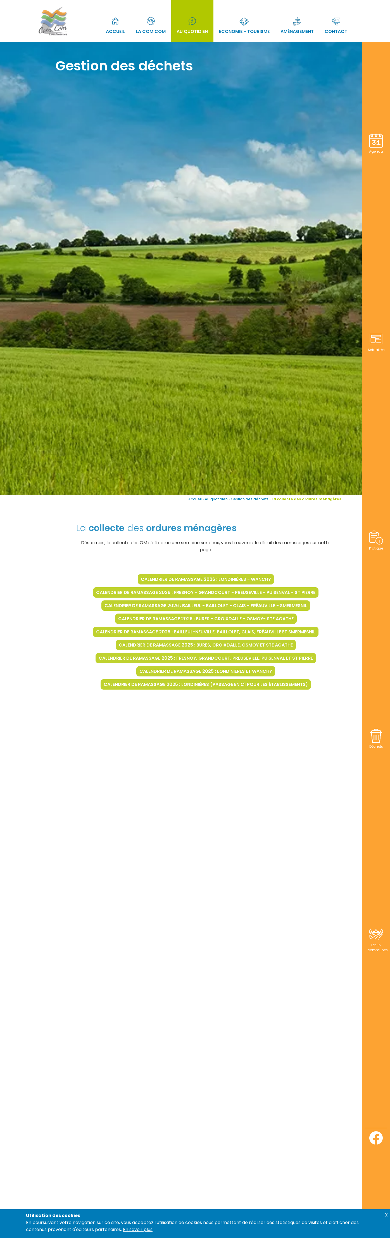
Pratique (376, 546)
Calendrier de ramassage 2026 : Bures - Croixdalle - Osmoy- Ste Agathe (221, 619)
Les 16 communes (378, 945)
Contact (336, 24)
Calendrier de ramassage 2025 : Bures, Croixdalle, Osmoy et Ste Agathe (221, 645)
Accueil (115, 24)
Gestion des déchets (249, 499)
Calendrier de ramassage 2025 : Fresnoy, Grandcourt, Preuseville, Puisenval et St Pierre (221, 658)
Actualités (376, 347)
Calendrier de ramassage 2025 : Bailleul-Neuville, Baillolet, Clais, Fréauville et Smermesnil (220, 632)
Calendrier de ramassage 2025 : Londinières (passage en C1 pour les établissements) (221, 684)
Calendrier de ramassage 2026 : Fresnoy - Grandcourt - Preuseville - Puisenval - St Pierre (220, 592)
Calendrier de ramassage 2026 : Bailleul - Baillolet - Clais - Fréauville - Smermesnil (221, 605)
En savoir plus (138, 1229)
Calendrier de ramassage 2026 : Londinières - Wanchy (221, 579)
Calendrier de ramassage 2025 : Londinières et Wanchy (220, 671)
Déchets (376, 744)
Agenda (376, 149)
